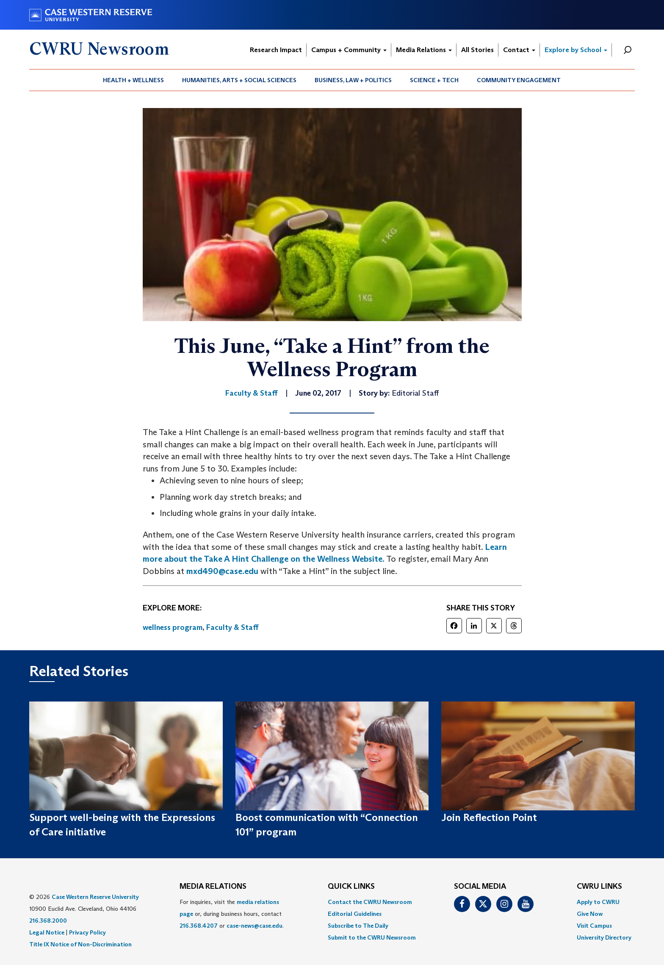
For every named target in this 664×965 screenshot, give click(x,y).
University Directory (604, 937)
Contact (519, 50)
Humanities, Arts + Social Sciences (239, 80)
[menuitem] (133, 80)
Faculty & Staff (232, 627)
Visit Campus (594, 925)
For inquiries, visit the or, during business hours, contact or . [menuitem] (232, 913)
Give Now (590, 914)
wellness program (172, 627)
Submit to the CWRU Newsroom (372, 937)
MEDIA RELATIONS (213, 886)
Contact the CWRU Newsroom (370, 902)
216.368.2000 (48, 920)
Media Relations (424, 50)
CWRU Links (599, 886)
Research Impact (276, 50)
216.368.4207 (199, 925)
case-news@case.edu (254, 925)
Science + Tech (434, 80)
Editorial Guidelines (355, 914)
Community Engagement (519, 80)
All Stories (477, 50)
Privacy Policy (87, 932)
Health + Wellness (133, 80)
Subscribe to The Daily (358, 925)
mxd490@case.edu (222, 571)
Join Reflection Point (489, 817)
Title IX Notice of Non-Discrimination (80, 944)
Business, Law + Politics (353, 80)
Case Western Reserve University (95, 897)
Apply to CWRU (598, 902)
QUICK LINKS (351, 886)
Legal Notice (46, 932)
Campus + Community (349, 50)
